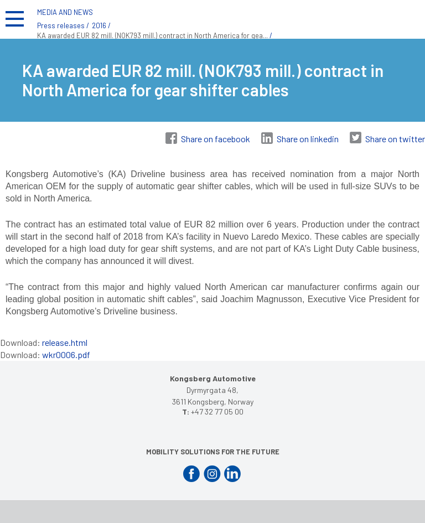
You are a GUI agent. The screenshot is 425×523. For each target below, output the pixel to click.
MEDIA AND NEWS (65, 12)
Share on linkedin (308, 138)
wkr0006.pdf (66, 354)
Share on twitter (395, 138)
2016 (99, 25)
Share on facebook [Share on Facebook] (215, 138)
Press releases (61, 25)
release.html (64, 342)
